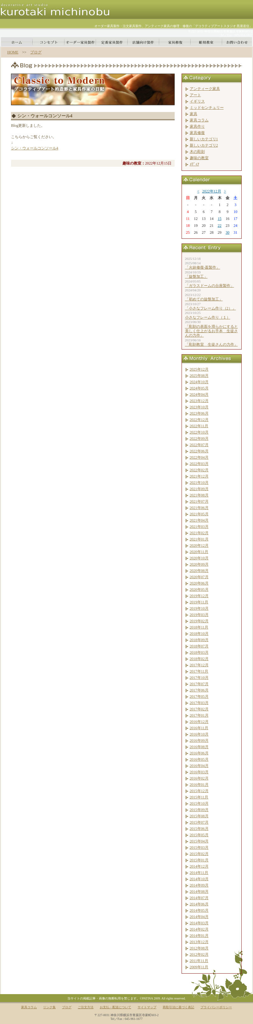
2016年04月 (199, 766)
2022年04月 (199, 457)
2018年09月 (199, 640)
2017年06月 (199, 690)
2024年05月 (199, 388)
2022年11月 (199, 426)
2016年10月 (199, 734)
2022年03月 (199, 464)
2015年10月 (199, 803)
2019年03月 (199, 615)
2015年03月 (199, 847)
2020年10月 (199, 558)
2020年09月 (199, 564)
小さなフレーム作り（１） (207, 317)
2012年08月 (199, 948)
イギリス (197, 101)
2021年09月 (199, 489)
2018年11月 (199, 627)
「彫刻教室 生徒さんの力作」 (211, 344)
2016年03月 (199, 772)
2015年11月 (199, 797)
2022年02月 (199, 470)
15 (220, 218)
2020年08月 (199, 570)
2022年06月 (199, 451)
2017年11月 (199, 671)
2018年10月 (199, 633)
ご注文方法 (85, 1007)
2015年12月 (199, 791)
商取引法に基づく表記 (178, 1007)
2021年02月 (199, 533)
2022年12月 (211, 191)
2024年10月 (199, 382)
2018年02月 (199, 659)
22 (220, 225)
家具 (193, 114)
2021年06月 (199, 508)
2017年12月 (199, 665)
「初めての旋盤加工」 (204, 299)
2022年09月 (199, 438)
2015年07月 (199, 822)
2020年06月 (199, 583)
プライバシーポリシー (216, 1007)
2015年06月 (199, 828)
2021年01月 (199, 539)
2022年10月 (199, 432)
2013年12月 (199, 942)
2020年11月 (199, 552)
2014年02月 (199, 929)
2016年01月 (199, 784)
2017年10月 (199, 677)
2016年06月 (199, 753)
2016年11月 (199, 728)
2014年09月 (199, 885)
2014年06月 (199, 904)
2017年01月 (199, 715)
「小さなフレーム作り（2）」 (210, 308)
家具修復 (197, 133)
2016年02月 (199, 778)
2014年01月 (199, 935)
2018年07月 (199, 646)
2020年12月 (199, 545)
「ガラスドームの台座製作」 (209, 285)
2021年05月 (199, 514)
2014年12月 (199, 866)
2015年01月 (199, 860)
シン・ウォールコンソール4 (34, 148)
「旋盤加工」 (196, 276)
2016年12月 (199, 721)
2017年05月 (199, 696)
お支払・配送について (115, 1007)
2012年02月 (199, 954)
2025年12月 (199, 369)
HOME (12, 52)
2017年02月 (199, 709)
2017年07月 (199, 684)
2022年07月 (199, 445)
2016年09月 (199, 740)
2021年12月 (199, 476)
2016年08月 (199, 747)
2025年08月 (199, 375)
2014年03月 (199, 923)
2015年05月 (199, 835)
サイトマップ (147, 1007)
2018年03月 (199, 652)
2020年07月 (199, 577)
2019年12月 (199, 596)
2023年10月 (199, 407)
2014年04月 (199, 917)
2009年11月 (199, 967)
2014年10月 (199, 879)
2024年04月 (199, 394)
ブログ (36, 52)
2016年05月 (199, 759)
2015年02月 (199, 854)
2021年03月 (199, 526)
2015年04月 (199, 841)
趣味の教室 (199, 158)
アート (195, 95)
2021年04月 (199, 520)
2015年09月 (199, 810)
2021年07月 (199, 501)
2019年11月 (199, 602)
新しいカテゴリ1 (204, 139)
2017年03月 (199, 703)
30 (227, 232)
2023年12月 (199, 401)
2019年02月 (199, 621)
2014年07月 (199, 898)
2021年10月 (199, 482)
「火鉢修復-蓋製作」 (202, 267)
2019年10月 (199, 608)
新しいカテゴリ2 (204, 145)
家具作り (197, 126)
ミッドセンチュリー (207, 107)
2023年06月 (199, 413)
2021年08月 (199, 495)
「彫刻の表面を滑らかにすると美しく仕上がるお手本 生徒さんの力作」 (211, 331)
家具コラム (199, 120)
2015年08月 (199, 816)
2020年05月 (199, 589)
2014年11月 (199, 872)
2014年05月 (199, 910)
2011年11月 (199, 961)
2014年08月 (199, 891)
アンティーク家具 (205, 89)
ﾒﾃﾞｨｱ (194, 164)
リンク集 (49, 1007)
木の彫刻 (197, 151)
